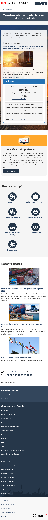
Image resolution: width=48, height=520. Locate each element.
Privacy (3, 516)
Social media (5, 500)
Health (3, 442)
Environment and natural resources (12, 450)
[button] (41, 3)
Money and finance (7, 474)
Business (4, 434)
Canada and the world (8, 470)
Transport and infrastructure (10, 466)
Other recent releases (11, 78)
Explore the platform (11, 171)
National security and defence (10, 454)
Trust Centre (5, 399)
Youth (3, 489)
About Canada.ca (6, 508)
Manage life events (7, 493)
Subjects (10, 9)
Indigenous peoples (7, 481)
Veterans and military (8, 485)
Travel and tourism (7, 431)
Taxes (3, 446)
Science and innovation (8, 477)
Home (3, 9)
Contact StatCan (6, 395)
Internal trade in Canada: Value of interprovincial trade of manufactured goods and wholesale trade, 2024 (23, 47)
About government (7, 418)
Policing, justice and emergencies (11, 462)
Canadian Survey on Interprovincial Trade (16, 357)
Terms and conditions (8, 512)
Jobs (2, 423)
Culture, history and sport (9, 458)
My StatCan (13, 372)
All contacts (5, 410)
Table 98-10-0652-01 (19, 119)
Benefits (3, 438)
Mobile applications (7, 504)
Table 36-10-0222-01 (19, 99)
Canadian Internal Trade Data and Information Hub (24, 16)
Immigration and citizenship (10, 427)
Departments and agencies (9, 414)
